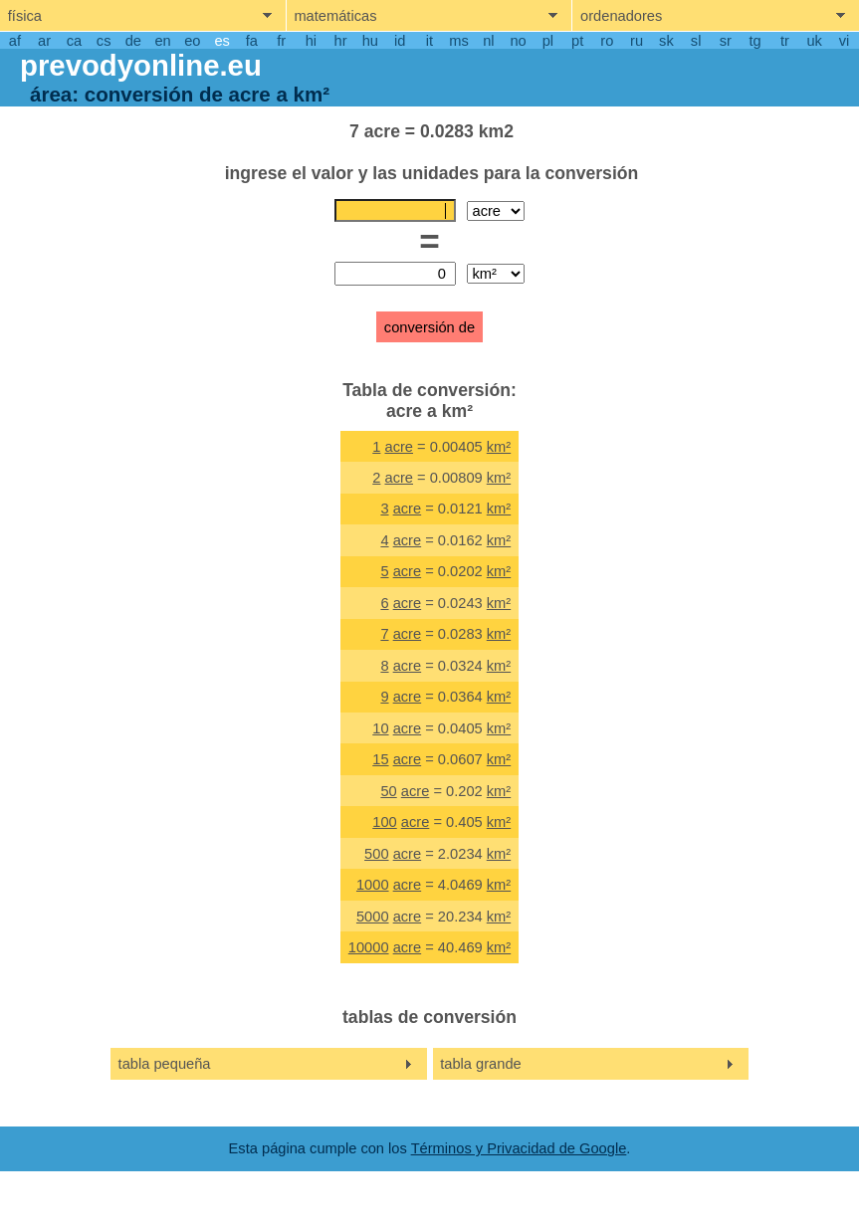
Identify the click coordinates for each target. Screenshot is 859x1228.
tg (755, 41)
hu (370, 41)
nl (488, 41)
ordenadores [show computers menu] (621, 16)
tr (784, 41)
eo (192, 41)
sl (696, 41)
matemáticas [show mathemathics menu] (335, 16)
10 (380, 728)
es (221, 41)
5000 (372, 916)
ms (459, 41)
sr (726, 41)
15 (380, 759)
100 (384, 822)
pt (577, 41)
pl (547, 41)
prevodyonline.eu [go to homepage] (141, 65)
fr (281, 41)
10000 (368, 947)
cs (104, 41)
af (15, 41)
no (518, 41)
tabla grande (481, 1064)
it (429, 41)
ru (636, 41)
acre (398, 447)
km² (499, 447)
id (399, 41)
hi (311, 41)
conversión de (429, 327)
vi (844, 41)
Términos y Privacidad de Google (519, 1148)
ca (74, 41)
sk (666, 41)
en (162, 41)
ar (44, 41)
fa (252, 41)
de (133, 41)
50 (388, 791)
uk (813, 41)
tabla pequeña (164, 1064)
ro (606, 41)
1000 (372, 885)
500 (376, 854)
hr (340, 41)
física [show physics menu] (25, 16)
